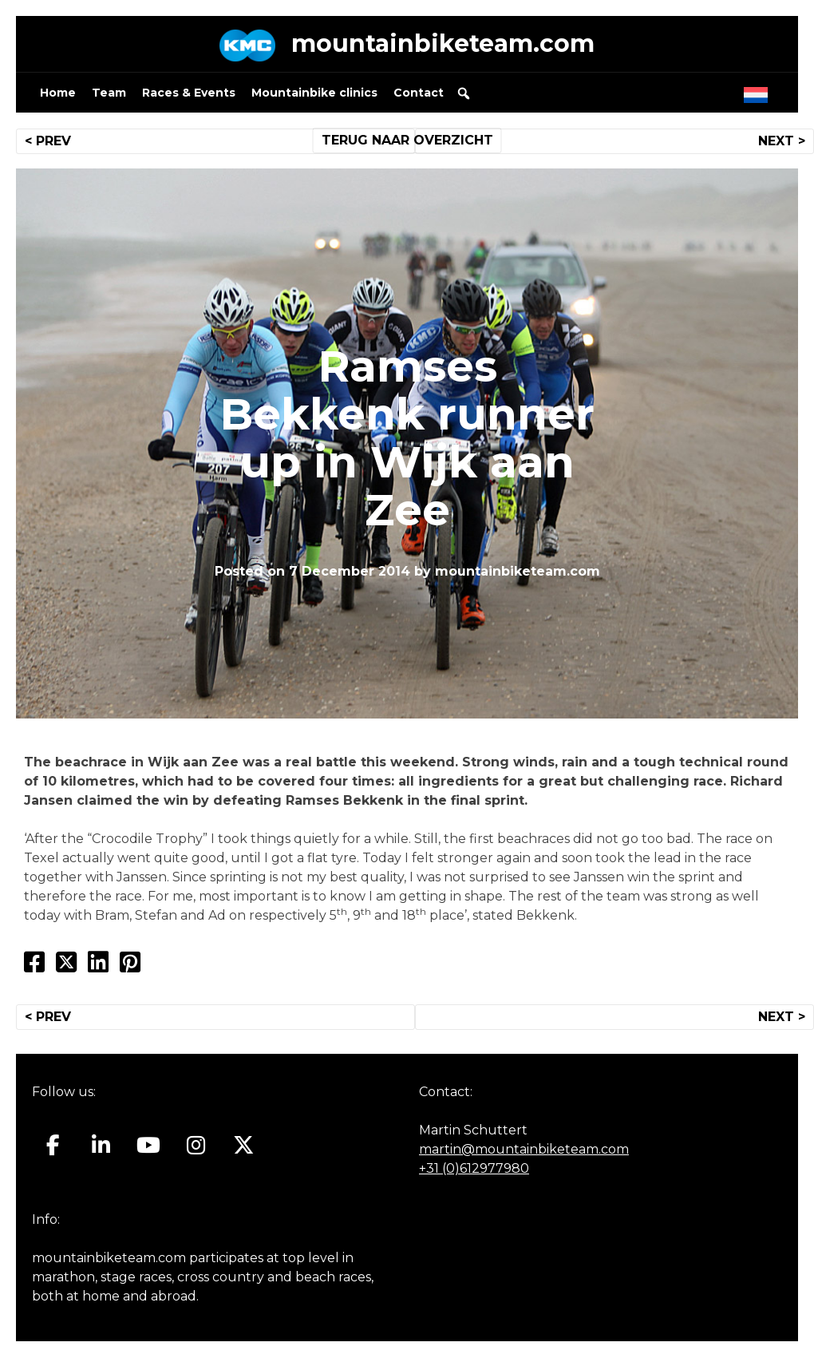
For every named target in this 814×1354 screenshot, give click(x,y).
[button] (464, 93)
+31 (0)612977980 (474, 1168)
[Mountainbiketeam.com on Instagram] (196, 1145)
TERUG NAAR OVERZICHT (407, 140)
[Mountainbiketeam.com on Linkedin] (101, 1145)
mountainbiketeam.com (443, 43)
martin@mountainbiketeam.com (524, 1149)
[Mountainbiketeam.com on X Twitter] (244, 1145)
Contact (418, 92)
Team (109, 92)
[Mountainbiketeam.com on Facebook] (53, 1145)
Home (58, 92)
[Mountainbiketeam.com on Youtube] (149, 1145)
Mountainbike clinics (314, 92)
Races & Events (188, 92)
